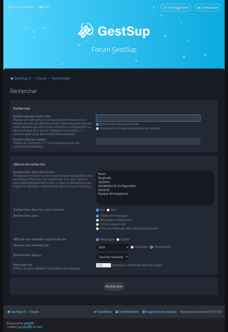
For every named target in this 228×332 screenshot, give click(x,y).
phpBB (28, 323)
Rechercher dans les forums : (35, 172)
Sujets (123, 239)
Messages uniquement (114, 219)
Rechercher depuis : (28, 255)
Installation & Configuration (155, 186)
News (155, 174)
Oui (100, 209)
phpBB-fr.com (32, 327)
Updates (155, 182)
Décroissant (160, 246)
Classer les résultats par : (32, 245)
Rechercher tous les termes (117, 124)
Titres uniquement (111, 224)
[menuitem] (44, 7)
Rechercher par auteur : (30, 139)
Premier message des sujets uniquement (127, 228)
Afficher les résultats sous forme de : (40, 239)
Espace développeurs (155, 194)
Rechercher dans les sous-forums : (39, 209)
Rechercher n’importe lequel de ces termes (128, 128)
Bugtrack (155, 178)
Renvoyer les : (23, 264)
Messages (105, 239)
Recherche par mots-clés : (32, 116)
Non (111, 209)
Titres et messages (111, 215)
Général (155, 190)
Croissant (139, 246)
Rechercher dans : (26, 215)
